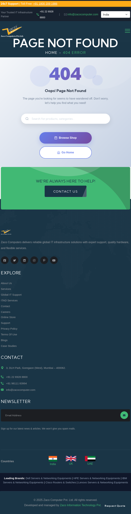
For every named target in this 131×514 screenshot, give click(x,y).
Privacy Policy (9, 328)
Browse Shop (65, 137)
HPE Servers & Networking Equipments (96, 478)
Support (5, 322)
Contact (5, 306)
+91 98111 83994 (16, 383)
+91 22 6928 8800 (46, 14)
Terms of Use (9, 334)
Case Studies (9, 345)
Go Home (65, 152)
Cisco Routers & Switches (61, 482)
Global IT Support (11, 294)
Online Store (8, 317)
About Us (6, 283)
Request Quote (115, 505)
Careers (5, 311)
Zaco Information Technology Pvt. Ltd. (83, 505)
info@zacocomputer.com (83, 14)
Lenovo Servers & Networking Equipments (103, 482)
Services (6, 288)
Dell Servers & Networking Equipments (48, 478)
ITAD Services (9, 300)
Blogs (4, 340)
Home (51, 52)
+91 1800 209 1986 (45, 3)
